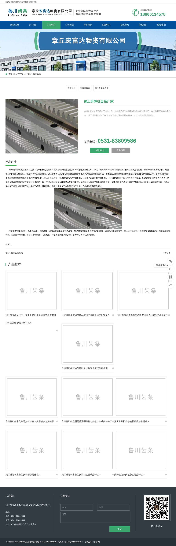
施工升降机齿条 (34, 74)
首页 (11, 74)
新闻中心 (106, 25)
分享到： (9, 244)
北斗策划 (96, 542)
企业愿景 (120, 150)
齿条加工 (71, 88)
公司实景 (69, 25)
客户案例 (88, 25)
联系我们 (143, 25)
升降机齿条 (85, 88)
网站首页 (14, 25)
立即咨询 (99, 150)
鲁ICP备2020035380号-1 (74, 542)
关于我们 (33, 25)
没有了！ (166, 253)
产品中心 (51, 25)
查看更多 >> (162, 265)
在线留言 (124, 25)
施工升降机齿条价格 (14, 253)
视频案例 (161, 25)
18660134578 (170, 261)
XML (7, 512)
